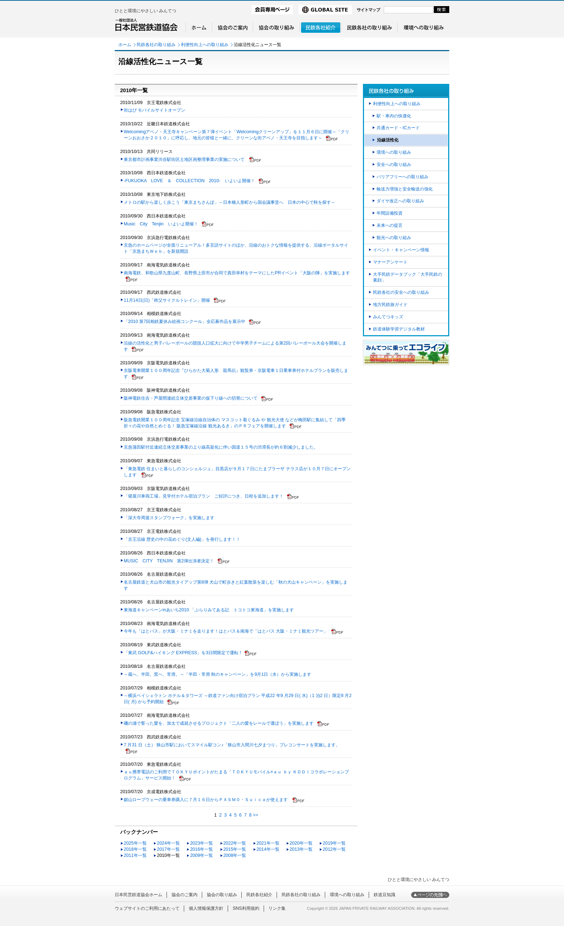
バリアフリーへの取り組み (402, 176)
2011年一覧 (135, 855)
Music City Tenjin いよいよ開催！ (161, 223)
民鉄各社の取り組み (156, 44)
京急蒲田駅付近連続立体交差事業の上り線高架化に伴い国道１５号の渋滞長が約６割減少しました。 (221, 447)
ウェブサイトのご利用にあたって (147, 908)
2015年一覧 (234, 849)
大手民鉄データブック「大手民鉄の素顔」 (407, 277)
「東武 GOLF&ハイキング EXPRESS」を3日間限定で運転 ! (182, 652)
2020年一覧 (301, 843)
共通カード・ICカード (398, 127)
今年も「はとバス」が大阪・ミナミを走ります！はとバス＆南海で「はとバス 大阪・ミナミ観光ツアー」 (226, 631)
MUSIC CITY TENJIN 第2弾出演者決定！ (169, 560)
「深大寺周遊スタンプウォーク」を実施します (169, 517)
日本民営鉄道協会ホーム (138, 894)
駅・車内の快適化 (394, 115)
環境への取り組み (394, 152)
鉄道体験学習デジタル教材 (399, 329)
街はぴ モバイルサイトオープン (154, 110)
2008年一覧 (234, 855)
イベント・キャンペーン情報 (401, 249)
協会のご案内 (184, 894)
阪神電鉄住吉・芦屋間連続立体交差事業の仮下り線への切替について (191, 398)
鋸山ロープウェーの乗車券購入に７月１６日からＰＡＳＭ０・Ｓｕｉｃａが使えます (206, 799)
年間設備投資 (389, 213)
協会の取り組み (222, 894)
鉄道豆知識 (384, 894)
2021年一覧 (267, 843)
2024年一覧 (168, 843)
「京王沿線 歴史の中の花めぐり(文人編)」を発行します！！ (182, 539)
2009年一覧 (201, 855)
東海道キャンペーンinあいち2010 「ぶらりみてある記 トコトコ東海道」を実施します (209, 609)
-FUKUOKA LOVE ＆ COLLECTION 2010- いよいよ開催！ (189, 180)
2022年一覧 (234, 843)
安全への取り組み (394, 164)
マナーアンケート (390, 262)
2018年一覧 (135, 849)
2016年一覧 (201, 849)
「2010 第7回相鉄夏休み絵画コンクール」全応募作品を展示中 (184, 321)
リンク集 (277, 908)
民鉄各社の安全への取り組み (401, 292)
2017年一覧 (168, 849)
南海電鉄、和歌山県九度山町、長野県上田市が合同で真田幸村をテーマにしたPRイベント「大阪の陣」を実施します (237, 272)
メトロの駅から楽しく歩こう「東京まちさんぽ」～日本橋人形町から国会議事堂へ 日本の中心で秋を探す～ (229, 202)
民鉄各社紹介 (259, 894)
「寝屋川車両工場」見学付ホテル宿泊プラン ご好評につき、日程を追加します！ (203, 496)
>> (255, 815)
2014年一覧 (267, 849)
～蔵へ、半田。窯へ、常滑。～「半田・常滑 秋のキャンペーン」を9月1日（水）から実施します (217, 674)
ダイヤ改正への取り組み (400, 200)
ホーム (124, 44)
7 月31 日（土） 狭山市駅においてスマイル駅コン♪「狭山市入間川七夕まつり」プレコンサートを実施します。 (232, 744)
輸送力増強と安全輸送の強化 (405, 189)
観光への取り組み (394, 237)
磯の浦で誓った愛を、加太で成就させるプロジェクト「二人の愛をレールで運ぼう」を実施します (219, 723)
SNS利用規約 (246, 908)
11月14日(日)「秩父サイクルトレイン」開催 (167, 300)
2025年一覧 (135, 843)
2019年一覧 (334, 843)
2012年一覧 (334, 849)
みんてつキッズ (388, 316)
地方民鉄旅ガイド (390, 304)
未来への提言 (389, 225)
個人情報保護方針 (206, 908)
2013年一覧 (301, 849)
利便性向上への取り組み (204, 44)
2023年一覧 (201, 843)
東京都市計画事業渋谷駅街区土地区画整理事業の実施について (185, 159)
